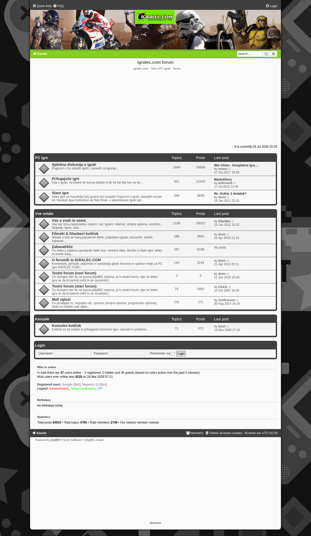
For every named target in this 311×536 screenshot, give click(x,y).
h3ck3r (222, 287)
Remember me (162, 353)
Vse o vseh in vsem (69, 220)
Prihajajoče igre (65, 179)
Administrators (59, 388)
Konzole (42, 319)
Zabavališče (62, 247)
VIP (99, 388)
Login (40, 345)
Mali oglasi (61, 299)
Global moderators (82, 388)
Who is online (46, 367)
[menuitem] (58, 6)
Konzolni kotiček (66, 326)
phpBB (55, 439)
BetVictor (155, 522)
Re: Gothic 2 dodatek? (230, 193)
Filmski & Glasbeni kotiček (75, 234)
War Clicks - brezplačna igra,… (236, 165)
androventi (225, 183)
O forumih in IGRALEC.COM (76, 260)
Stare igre (60, 193)
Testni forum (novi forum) (74, 273)
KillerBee (224, 221)
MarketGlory (223, 179)
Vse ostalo (44, 214)
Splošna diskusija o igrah (74, 165)
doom (222, 197)
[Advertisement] (155, 108)
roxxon (222, 169)
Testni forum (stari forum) (74, 286)
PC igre (41, 158)
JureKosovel (226, 300)
